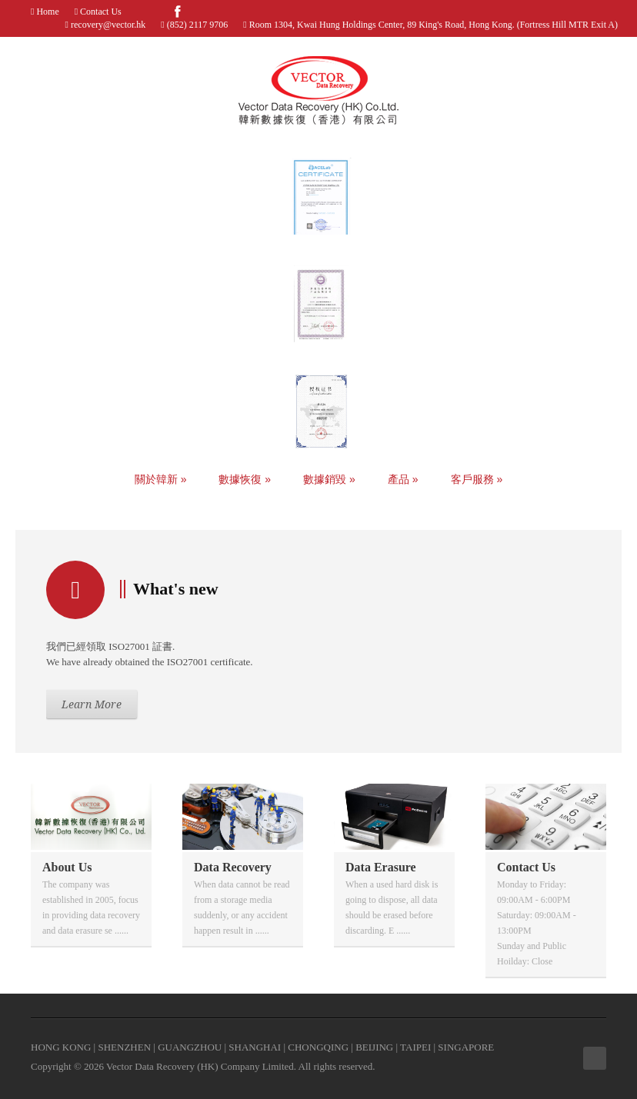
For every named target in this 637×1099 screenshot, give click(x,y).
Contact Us (100, 11)
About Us (67, 867)
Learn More (92, 704)
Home (46, 11)
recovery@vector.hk (108, 24)
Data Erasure (380, 867)
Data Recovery (233, 867)
